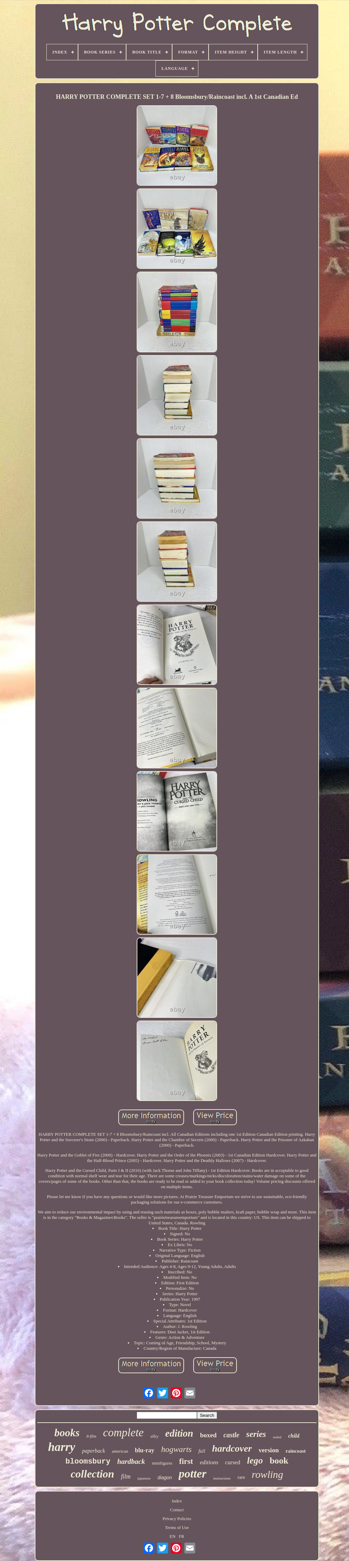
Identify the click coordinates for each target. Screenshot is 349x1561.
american (120, 1451)
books (67, 1433)
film (126, 1476)
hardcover (232, 1448)
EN (173, 1536)
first (186, 1461)
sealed (277, 1437)
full (201, 1451)
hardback (131, 1461)
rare (241, 1477)
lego (255, 1460)
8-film (91, 1436)
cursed (232, 1462)
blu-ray (144, 1450)
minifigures (162, 1463)
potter (192, 1473)
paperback (93, 1451)
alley (154, 1436)
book (279, 1461)
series (256, 1434)
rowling (267, 1474)
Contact (177, 1509)
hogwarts (176, 1449)
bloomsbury (87, 1461)
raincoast (296, 1451)
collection (92, 1474)
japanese (144, 1478)
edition (179, 1433)
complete (123, 1432)
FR (181, 1536)
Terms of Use (177, 1527)
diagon (164, 1477)
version (269, 1450)
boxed (208, 1435)
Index (177, 1500)
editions (209, 1462)
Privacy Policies (177, 1518)
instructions (222, 1478)
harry (61, 1447)
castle (232, 1435)
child (294, 1436)
